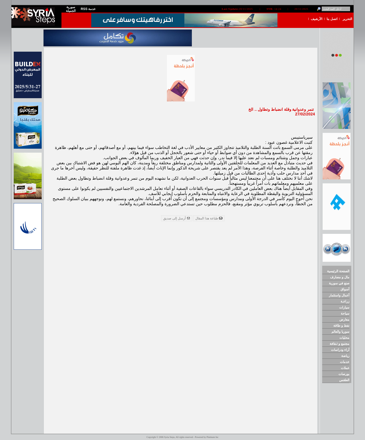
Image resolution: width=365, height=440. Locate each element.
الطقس (344, 380)
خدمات (344, 362)
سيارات (344, 307)
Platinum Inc (212, 437)
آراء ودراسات (340, 350)
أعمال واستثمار (339, 295)
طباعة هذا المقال (209, 218)
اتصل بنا (332, 19)
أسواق (345, 289)
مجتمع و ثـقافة (339, 344)
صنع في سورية (339, 283)
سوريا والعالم (340, 331)
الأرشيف (316, 19)
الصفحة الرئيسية (338, 271)
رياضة (345, 356)
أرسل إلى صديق (176, 218)
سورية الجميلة (71, 9)
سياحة (345, 313)
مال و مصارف (339, 277)
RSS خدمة (88, 9)
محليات (344, 337)
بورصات (343, 374)
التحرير (347, 19)
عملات (345, 368)
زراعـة (345, 301)
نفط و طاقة (341, 325)
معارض (344, 319)
